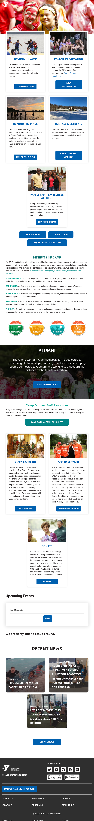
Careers (66, 798)
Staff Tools (68, 805)
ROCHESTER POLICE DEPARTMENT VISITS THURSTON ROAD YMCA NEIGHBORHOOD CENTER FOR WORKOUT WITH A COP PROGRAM (67, 676)
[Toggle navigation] (88, 5)
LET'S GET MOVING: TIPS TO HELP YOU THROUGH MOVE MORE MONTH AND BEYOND (46, 717)
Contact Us (7, 798)
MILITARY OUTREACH (69, 508)
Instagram (63, 769)
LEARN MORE (25, 508)
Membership (38, 798)
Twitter (49, 769)
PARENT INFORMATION (69, 84)
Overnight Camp (25, 86)
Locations (7, 805)
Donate (47, 581)
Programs (37, 805)
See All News (47, 741)
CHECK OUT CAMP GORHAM (68, 155)
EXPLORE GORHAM (47, 222)
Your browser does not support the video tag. (47, 17)
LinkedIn (77, 769)
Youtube (56, 769)
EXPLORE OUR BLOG (25, 157)
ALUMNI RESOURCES (47, 384)
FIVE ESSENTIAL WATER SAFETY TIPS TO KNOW (23, 685)
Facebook (70, 769)
